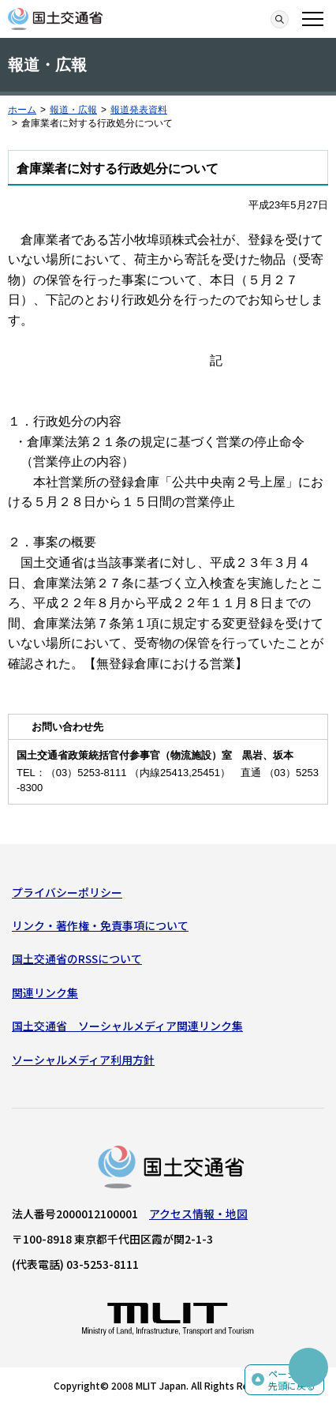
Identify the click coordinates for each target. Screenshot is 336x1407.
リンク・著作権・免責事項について (100, 925)
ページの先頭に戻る (291, 1380)
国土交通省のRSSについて (77, 958)
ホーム (22, 109)
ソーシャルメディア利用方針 (83, 1059)
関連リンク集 (45, 992)
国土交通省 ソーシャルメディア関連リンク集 (127, 1026)
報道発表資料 (138, 109)
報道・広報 (73, 109)
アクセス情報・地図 (198, 1213)
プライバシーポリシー (67, 892)
